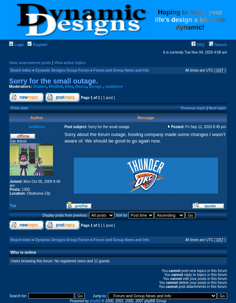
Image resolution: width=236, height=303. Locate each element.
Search (218, 44)
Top (13, 206)
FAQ (198, 44)
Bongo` (96, 86)
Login (16, 44)
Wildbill (56, 86)
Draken (39, 86)
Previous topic (193, 108)
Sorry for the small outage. (53, 81)
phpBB (95, 301)
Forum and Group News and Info (121, 70)
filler (69, 86)
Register (37, 44)
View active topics (69, 62)
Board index (20, 70)
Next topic (217, 108)
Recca (81, 86)
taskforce (114, 86)
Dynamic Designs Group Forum (62, 70)
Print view (19, 108)
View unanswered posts (30, 62)
